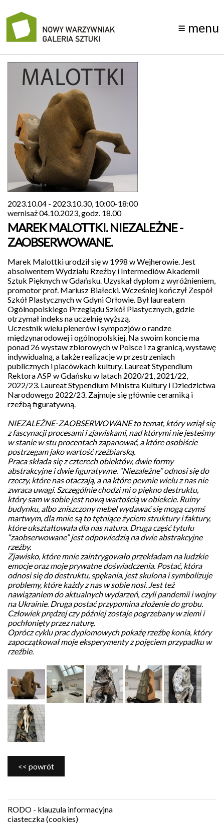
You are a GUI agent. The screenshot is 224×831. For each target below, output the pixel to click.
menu (198, 27)
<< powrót (36, 766)
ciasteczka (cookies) (43, 818)
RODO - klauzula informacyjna (60, 809)
